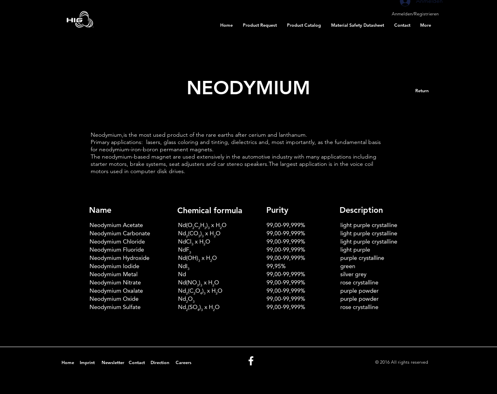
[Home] (67, 363)
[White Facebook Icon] (251, 361)
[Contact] (137, 363)
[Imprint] (87, 363)
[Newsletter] (112, 363)
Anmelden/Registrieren (415, 14)
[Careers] (183, 363)
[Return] (422, 91)
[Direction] (159, 363)
